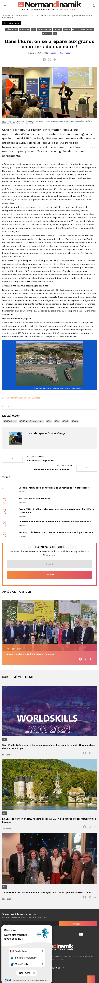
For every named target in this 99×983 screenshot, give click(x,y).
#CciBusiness (10, 421)
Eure (33, 29)
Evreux (67, 29)
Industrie (46, 33)
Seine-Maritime (44, 29)
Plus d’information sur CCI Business (21, 398)
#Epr (57, 421)
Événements (11, 23)
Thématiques (21, 15)
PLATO (7, 406)
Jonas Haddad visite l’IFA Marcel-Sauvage (30, 654)
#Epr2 (65, 421)
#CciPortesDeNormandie (31, 421)
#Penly (75, 421)
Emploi (90, 29)
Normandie (24, 29)
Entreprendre (78, 29)
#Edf (48, 421)
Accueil (6, 15)
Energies (57, 29)
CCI (34, 15)
